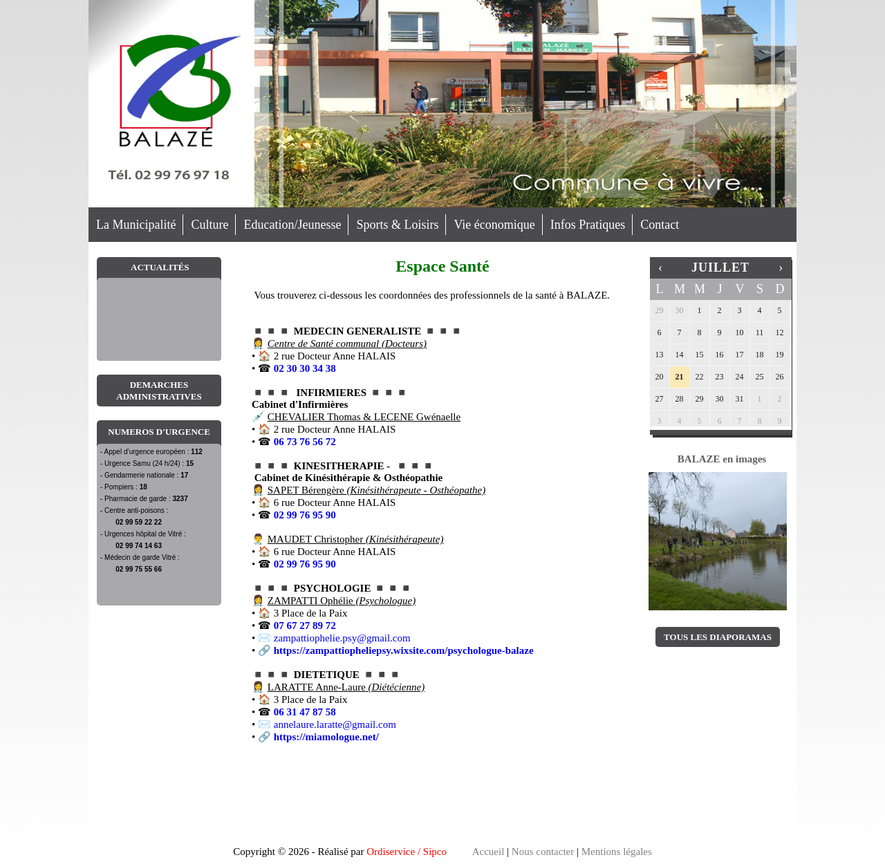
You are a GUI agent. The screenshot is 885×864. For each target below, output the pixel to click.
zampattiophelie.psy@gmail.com (342, 638)
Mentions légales (616, 851)
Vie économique (494, 225)
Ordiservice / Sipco (406, 851)
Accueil (488, 851)
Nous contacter (543, 851)
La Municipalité (136, 225)
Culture (209, 225)
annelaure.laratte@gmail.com (335, 724)
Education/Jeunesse (292, 225)
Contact (659, 225)
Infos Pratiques (587, 225)
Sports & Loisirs (397, 225)
